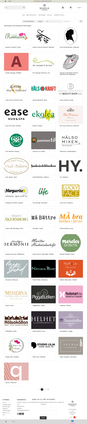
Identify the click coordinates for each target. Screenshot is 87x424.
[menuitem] (23, 15)
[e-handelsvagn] (63, 7)
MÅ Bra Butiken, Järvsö (66, 228)
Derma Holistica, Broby (66, 100)
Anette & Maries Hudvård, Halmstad (43, 47)
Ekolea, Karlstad (37, 126)
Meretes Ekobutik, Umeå (67, 254)
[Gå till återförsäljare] (16, 39)
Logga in (79, 7)
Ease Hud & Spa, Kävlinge (13, 126)
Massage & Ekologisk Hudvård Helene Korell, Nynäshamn (69, 73)
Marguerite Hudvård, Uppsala (14, 203)
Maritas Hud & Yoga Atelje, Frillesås (43, 254)
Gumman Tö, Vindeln (39, 151)
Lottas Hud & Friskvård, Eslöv (14, 100)
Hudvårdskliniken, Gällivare (41, 177)
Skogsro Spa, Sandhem (12, 357)
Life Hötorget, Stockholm (40, 203)
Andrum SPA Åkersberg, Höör (14, 228)
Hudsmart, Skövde (65, 305)
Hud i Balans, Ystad (11, 177)
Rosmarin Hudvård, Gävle (13, 47)
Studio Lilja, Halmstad (39, 357)
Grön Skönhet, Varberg (12, 151)
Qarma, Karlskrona (10, 382)
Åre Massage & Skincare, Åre (41, 73)
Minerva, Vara (9, 305)
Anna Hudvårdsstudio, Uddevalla (69, 47)
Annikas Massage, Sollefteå (13, 73)
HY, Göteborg (64, 177)
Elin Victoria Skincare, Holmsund (69, 126)
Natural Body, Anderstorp (40, 280)
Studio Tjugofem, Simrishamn (68, 357)
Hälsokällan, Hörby (10, 331)
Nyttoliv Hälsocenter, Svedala (68, 280)
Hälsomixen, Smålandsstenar (68, 151)
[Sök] (24, 7)
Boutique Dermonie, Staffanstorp (14, 254)
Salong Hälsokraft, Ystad (40, 100)
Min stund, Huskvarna (11, 280)
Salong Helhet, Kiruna (39, 331)
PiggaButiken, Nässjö (39, 305)
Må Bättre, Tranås (38, 228)
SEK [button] (9, 1)
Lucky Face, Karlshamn (66, 203)
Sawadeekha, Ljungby (66, 331)
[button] (29, 21)
